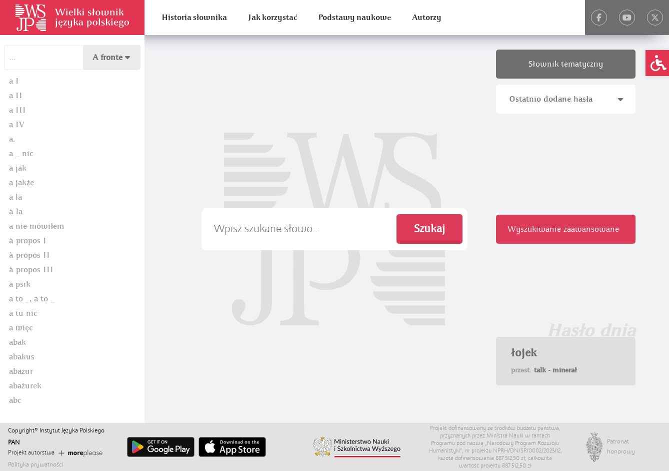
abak (17, 342)
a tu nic (23, 313)
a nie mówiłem (36, 226)
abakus (21, 357)
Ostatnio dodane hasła (566, 99)
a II (15, 96)
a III (17, 110)
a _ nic (21, 154)
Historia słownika (194, 18)
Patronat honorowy (617, 446)
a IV (16, 125)
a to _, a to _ (31, 299)
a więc (20, 328)
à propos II (29, 255)
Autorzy (427, 18)
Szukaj (429, 229)
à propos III (31, 270)
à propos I (27, 241)
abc (15, 400)
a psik (19, 284)
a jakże (21, 183)
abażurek (25, 386)
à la (15, 212)
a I (14, 81)
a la (15, 197)
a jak (17, 168)
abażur (21, 371)
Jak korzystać (272, 18)
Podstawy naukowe (354, 18)
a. (12, 139)
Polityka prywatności (35, 464)
